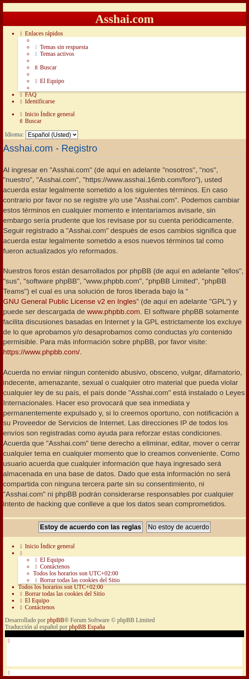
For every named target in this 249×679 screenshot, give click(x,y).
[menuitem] (60, 47)
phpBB (55, 620)
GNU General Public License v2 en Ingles (69, 301)
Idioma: (14, 134)
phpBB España (87, 627)
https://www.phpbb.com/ (41, 352)
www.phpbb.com (113, 312)
